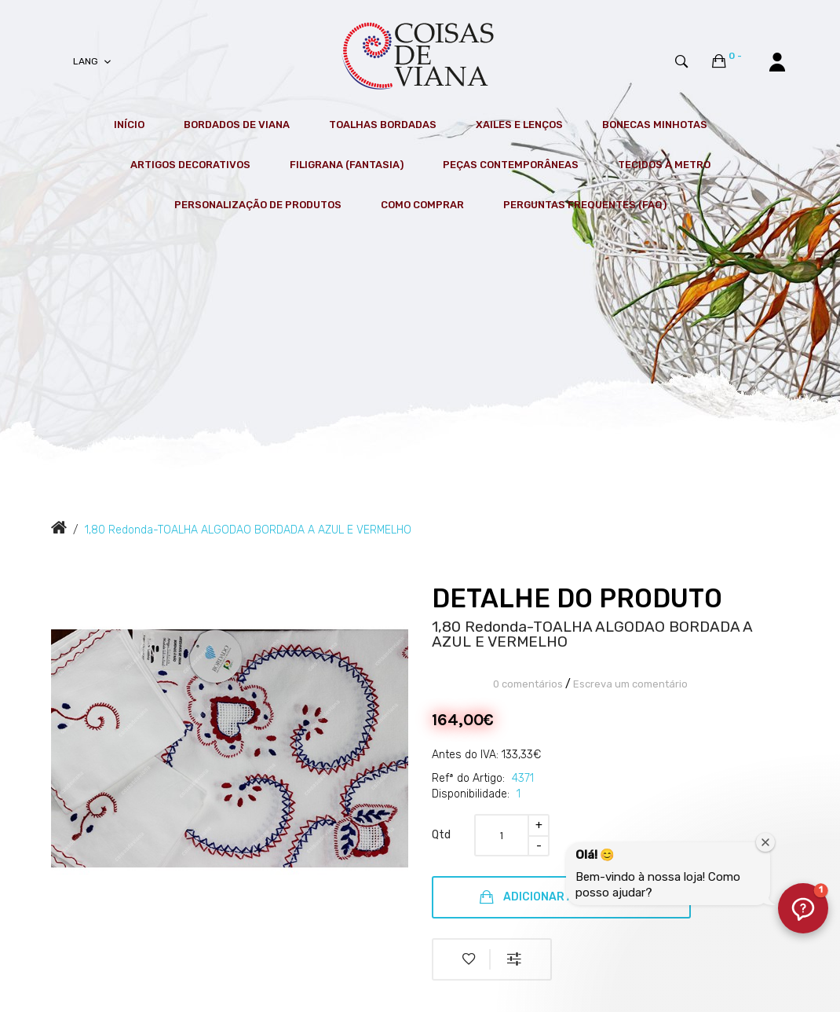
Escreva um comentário (630, 684)
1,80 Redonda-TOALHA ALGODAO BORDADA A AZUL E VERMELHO (248, 530)
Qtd (441, 835)
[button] (803, 908)
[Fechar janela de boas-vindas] (765, 842)
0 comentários (528, 684)
